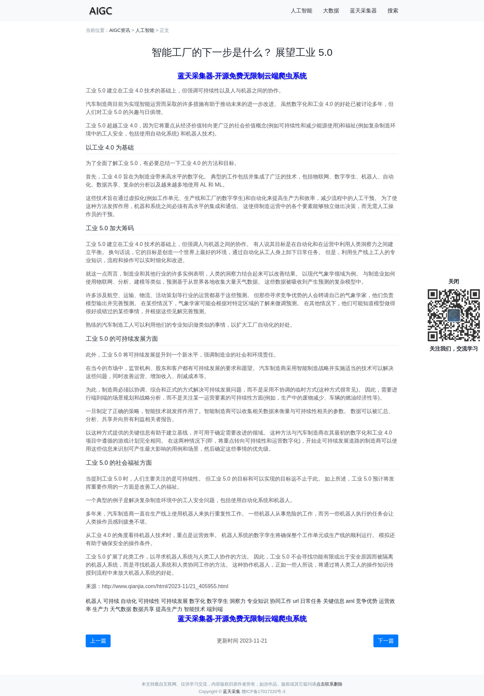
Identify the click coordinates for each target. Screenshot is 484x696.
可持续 (111, 601)
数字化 (197, 601)
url (296, 601)
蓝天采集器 (363, 10)
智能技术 (194, 609)
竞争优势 (366, 601)
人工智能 (301, 10)
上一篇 (98, 641)
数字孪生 (217, 601)
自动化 (129, 601)
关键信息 (334, 601)
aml (350, 601)
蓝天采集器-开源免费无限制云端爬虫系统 (242, 76)
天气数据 (120, 609)
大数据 (331, 10)
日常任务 (311, 601)
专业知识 (258, 601)
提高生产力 (169, 609)
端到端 (215, 609)
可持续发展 (174, 601)
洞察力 (238, 601)
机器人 (94, 601)
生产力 (100, 609)
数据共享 (143, 609)
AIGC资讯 (119, 30)
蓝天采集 (231, 691)
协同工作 (280, 601)
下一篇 (386, 641)
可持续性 (149, 601)
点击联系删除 (329, 684)
